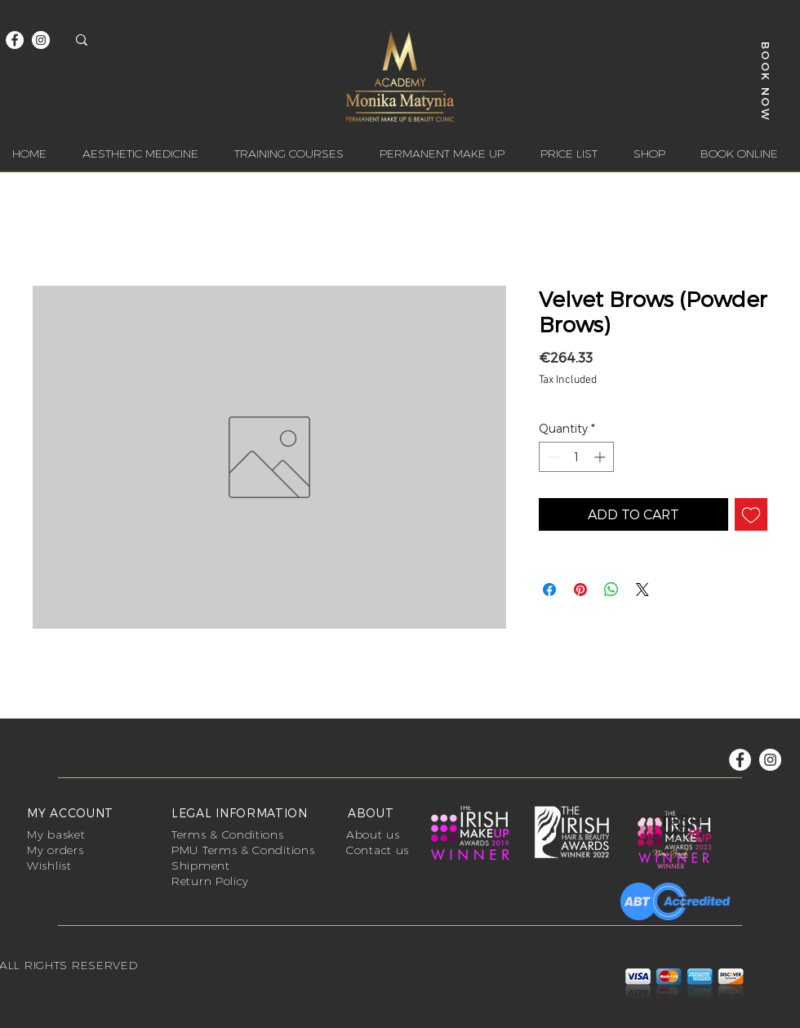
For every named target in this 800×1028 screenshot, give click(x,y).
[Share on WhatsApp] (611, 589)
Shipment (200, 865)
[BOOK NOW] (766, 81)
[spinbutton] (576, 457)
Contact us (377, 850)
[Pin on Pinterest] (580, 589)
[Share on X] (642, 589)
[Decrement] (551, 457)
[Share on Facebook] (549, 589)
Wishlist (49, 865)
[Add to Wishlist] (751, 514)
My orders (55, 850)
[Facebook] (15, 40)
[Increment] (601, 457)
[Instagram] (41, 40)
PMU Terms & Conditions (242, 850)
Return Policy (210, 881)
